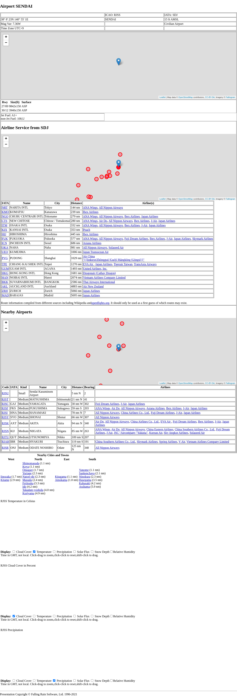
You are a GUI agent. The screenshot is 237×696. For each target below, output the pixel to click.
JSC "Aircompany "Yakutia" (131, 432)
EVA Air (88, 264)
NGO (5, 216)
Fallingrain (230, 97)
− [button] (6, 43)
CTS (4, 220)
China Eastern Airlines (159, 429)
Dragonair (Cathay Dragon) (99, 273)
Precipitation (64, 551)
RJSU (5, 393)
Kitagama (60, 476)
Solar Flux (83, 551)
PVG (5, 258)
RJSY (5, 417)
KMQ (5, 212)
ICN (4, 243)
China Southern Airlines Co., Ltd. (195, 429)
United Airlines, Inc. (95, 268)
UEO (5, 252)
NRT (5, 207)
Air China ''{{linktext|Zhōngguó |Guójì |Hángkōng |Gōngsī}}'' (113, 258)
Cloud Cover (23, 551)
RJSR (5, 447)
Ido (24, 486)
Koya (25, 466)
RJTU (5, 437)
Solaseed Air (116, 247)
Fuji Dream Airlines (136, 238)
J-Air (154, 220)
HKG (5, 273)
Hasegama (85, 480)
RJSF (5, 408)
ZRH (5, 290)
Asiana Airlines (92, 243)
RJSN (5, 431)
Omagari (27, 470)
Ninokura (84, 476)
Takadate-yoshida (32, 490)
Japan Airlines (149, 216)
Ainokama (61, 480)
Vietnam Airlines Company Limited (104, 277)
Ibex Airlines (90, 212)
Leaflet (162, 97)
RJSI (5, 412)
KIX (4, 229)
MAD (5, 295)
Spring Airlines (168, 441)
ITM (4, 225)
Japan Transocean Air (96, 252)
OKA (5, 247)
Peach (86, 229)
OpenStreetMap (185, 97)
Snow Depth (102, 551)
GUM (5, 268)
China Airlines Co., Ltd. (135, 412)
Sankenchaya (87, 473)
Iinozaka (6, 476)
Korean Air (155, 432)
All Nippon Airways (111, 207)
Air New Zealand (93, 286)
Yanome (84, 470)
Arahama (84, 486)
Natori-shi (28, 476)
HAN (5, 277)
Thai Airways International (99, 282)
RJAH (5, 441)
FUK (5, 238)
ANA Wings (90, 207)
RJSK (5, 423)
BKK (5, 282)
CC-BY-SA (210, 97)
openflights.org (100, 302)
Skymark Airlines (202, 238)
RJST (5, 399)
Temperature (44, 551)
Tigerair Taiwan (123, 264)
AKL (5, 286)
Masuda (27, 480)
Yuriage (27, 473)
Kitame (5, 480)
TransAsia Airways (145, 264)
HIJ (4, 234)
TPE (4, 264)
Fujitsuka (28, 483)
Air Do (103, 220)
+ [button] (6, 37)
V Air (182, 441)
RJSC (5, 403)
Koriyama (28, 493)
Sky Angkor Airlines (176, 432)
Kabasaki (84, 483)
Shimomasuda (30, 463)
